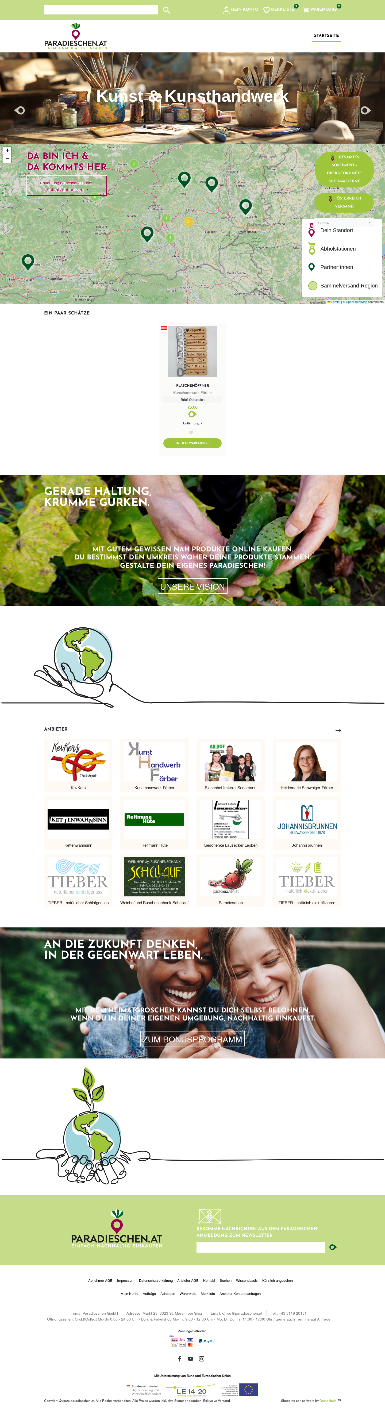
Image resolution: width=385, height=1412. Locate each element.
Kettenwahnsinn (78, 845)
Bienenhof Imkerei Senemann (230, 787)
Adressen (167, 1293)
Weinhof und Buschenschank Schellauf (154, 902)
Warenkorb (188, 1293)
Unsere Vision (192, 586)
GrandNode (328, 1400)
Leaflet (334, 302)
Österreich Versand (344, 202)
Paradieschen (231, 902)
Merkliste (208, 1293)
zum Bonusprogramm (192, 1039)
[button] (240, 10)
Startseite (326, 36)
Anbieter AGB (188, 1280)
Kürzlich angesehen (277, 1280)
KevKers (78, 787)
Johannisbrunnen (307, 845)
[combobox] (344, 222)
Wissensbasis (247, 1280)
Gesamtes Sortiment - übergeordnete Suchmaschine (344, 169)
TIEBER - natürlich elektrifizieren (307, 902)
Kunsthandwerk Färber (154, 787)
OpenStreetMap (356, 302)
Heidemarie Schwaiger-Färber (307, 787)
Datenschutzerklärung (156, 1280)
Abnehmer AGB (100, 1280)
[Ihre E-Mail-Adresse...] (261, 1247)
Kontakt (209, 1280)
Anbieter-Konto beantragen (240, 1293)
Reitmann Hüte (154, 845)
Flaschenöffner (192, 385)
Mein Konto (129, 1293)
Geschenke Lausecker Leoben (230, 845)
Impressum (125, 1280)
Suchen (226, 1280)
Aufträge (149, 1293)
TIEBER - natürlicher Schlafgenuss (78, 902)
